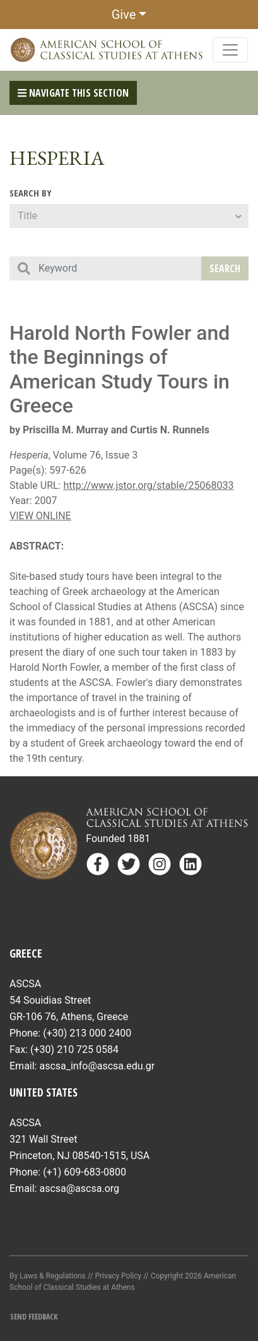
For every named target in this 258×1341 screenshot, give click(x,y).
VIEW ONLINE (40, 516)
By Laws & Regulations (47, 1276)
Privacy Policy (118, 1276)
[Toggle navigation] (230, 50)
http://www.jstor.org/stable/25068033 (148, 485)
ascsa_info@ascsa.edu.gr (97, 1066)
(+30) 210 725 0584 (74, 1049)
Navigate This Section (73, 93)
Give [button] (124, 14)
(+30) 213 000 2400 (87, 1033)
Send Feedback (33, 1316)
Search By (30, 192)
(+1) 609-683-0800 (84, 1172)
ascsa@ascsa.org (79, 1188)
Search (224, 268)
